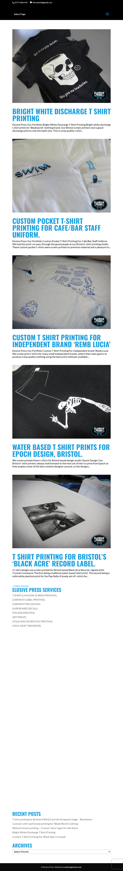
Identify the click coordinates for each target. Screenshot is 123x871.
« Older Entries (20, 585)
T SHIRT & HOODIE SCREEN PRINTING (34, 595)
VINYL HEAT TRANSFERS (26, 625)
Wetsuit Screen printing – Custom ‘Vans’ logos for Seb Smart (45, 827)
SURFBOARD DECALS (24, 608)
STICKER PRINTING (23, 612)
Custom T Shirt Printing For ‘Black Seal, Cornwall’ (39, 836)
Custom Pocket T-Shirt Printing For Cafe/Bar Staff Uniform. (56, 228)
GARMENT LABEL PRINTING (28, 599)
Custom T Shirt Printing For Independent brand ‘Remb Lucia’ (61, 340)
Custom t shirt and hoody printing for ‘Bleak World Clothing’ (45, 823)
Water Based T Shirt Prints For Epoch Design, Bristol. (61, 450)
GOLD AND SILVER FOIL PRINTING (32, 621)
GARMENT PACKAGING (26, 603)
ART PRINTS (19, 617)
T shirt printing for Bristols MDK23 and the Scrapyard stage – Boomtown (52, 819)
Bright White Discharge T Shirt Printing (61, 114)
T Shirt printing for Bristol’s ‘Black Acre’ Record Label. (59, 559)
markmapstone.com (72, 867)
